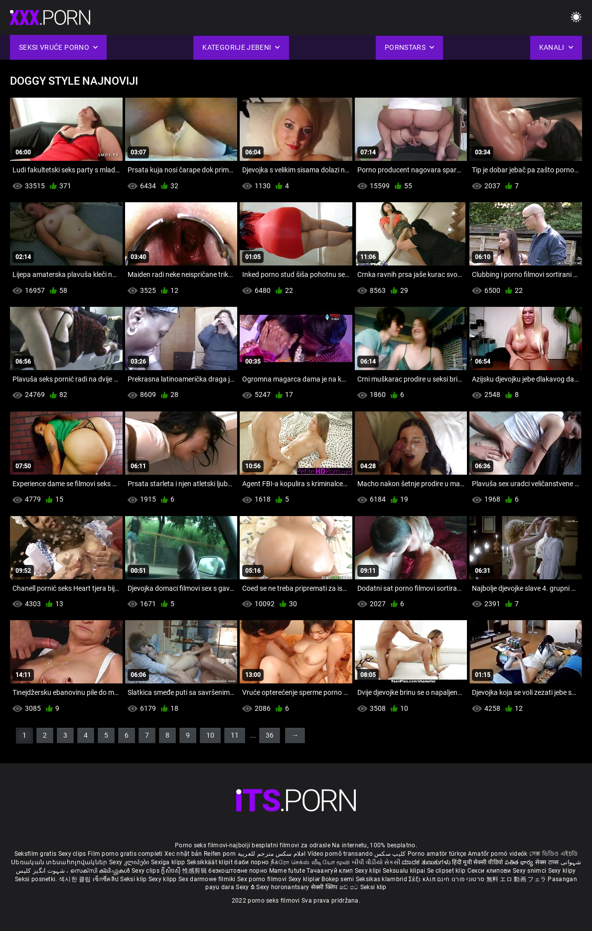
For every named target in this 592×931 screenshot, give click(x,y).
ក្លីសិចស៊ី (171, 870)
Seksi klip (134, 879)
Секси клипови (490, 870)
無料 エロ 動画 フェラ (516, 879)
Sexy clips (73, 853)
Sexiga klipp (169, 862)
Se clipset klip (447, 870)
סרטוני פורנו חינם (460, 879)
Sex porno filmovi (262, 879)
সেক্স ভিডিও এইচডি (553, 853)
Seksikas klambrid (382, 879)
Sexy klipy (562, 870)
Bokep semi (337, 879)
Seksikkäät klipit (210, 862)
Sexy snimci (530, 870)
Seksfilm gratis (35, 853)
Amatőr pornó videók (498, 853)
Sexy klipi (369, 870)
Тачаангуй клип (330, 870)
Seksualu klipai (405, 870)
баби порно (251, 862)
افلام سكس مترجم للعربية (272, 853)
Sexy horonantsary (283, 887)
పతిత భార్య (520, 862)
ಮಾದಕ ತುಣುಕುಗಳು (427, 862)
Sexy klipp (163, 879)
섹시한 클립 (76, 879)
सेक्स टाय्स (548, 862)
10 (210, 735)
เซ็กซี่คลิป (106, 879)
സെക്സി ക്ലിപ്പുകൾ (101, 870)
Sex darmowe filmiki (207, 879)
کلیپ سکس (390, 853)
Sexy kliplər (305, 879)
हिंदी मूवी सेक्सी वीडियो (477, 862)
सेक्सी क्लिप (325, 887)
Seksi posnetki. (37, 879)
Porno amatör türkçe (437, 853)
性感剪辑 (195, 870)
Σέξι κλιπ (423, 879)
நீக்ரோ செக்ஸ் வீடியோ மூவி (310, 862)
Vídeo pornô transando (340, 853)
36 (270, 735)
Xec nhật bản (183, 853)
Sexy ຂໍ (246, 887)
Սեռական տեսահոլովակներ (60, 862)
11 (235, 735)
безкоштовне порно (237, 870)
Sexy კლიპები (130, 862)
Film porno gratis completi (125, 853)
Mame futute (287, 870)
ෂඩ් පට (349, 887)
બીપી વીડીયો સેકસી (376, 862)
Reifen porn (220, 853)
